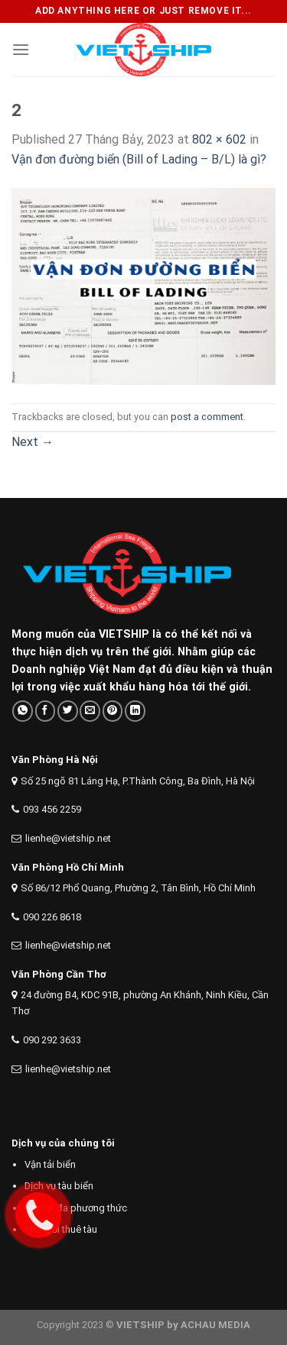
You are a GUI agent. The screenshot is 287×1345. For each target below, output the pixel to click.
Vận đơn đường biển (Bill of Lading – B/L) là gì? (138, 159)
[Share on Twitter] (67, 710)
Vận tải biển (50, 1164)
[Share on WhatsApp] (22, 710)
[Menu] (20, 49)
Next (32, 442)
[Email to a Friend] (90, 710)
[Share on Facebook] (45, 710)
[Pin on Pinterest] (113, 710)
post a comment (207, 416)
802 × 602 (219, 139)
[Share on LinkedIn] (135, 710)
